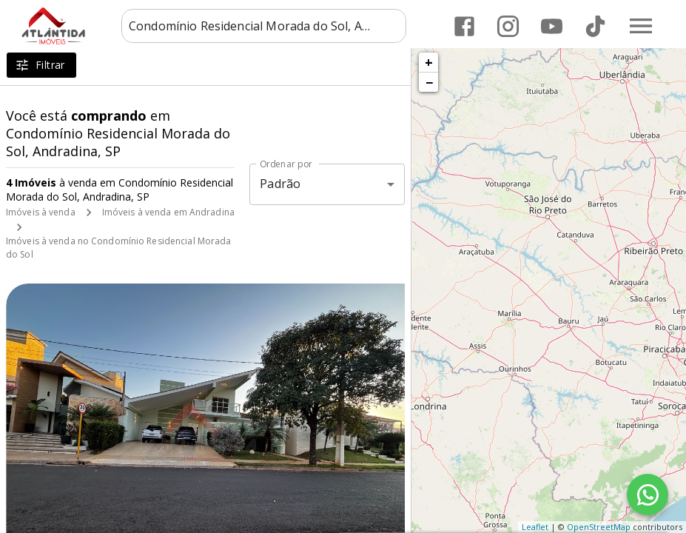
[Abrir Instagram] (508, 26)
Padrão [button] (280, 183)
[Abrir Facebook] (464, 26)
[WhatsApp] (647, 494)
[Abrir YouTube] (552, 26)
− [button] (429, 82)
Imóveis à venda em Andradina (168, 212)
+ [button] (429, 62)
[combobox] (263, 26)
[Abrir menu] (641, 26)
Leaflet (535, 526)
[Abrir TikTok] (595, 26)
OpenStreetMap (598, 526)
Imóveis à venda (40, 212)
